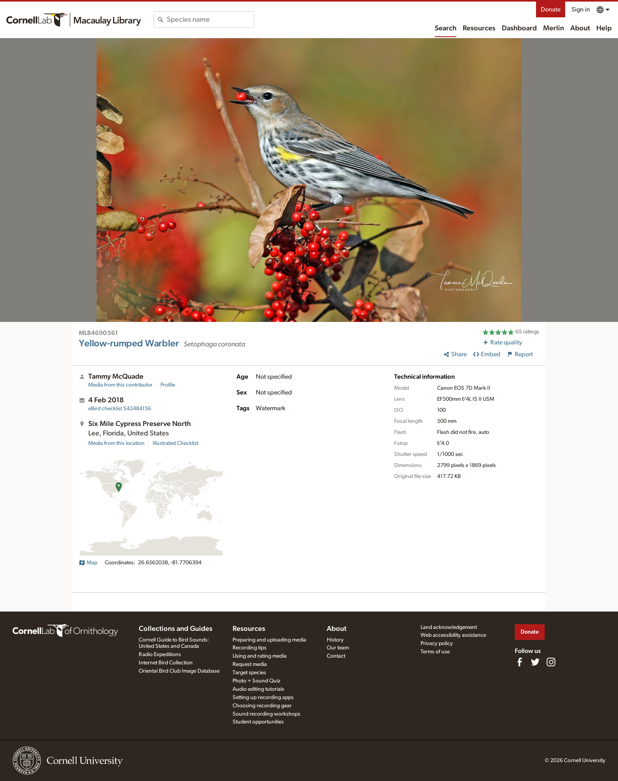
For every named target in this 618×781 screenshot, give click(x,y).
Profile (167, 385)
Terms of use (435, 652)
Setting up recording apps (263, 697)
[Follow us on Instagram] (551, 662)
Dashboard (519, 28)
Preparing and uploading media (269, 640)
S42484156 (119, 408)
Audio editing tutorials (258, 689)
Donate (550, 9)
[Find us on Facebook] (519, 662)
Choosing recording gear (262, 705)
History (335, 640)
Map (88, 562)
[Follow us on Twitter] (535, 662)
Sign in (580, 9)
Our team (338, 648)
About (580, 28)
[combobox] (210, 20)
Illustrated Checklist (175, 443)
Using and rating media (260, 656)
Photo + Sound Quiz (256, 681)
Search (445, 28)
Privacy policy (437, 643)
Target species (249, 672)
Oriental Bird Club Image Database (179, 671)
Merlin (553, 28)
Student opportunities (258, 722)
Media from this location (116, 443)
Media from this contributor (120, 385)
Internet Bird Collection (166, 663)
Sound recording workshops (266, 714)
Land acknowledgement (449, 627)
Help (604, 28)
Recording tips (249, 648)
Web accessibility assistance (453, 635)
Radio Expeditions (160, 654)
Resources (479, 28)
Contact (336, 656)
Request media (250, 664)
